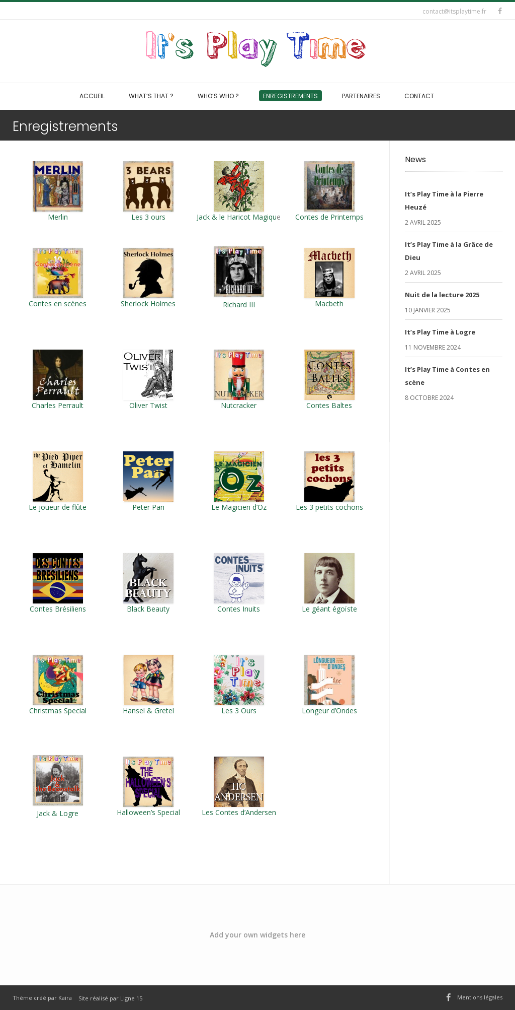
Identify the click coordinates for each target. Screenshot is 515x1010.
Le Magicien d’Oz (239, 507)
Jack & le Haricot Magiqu (237, 217)
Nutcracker (238, 405)
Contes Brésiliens (58, 609)
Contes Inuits (238, 609)
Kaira (65, 997)
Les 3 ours (148, 191)
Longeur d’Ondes (329, 710)
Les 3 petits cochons (329, 507)
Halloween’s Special (148, 812)
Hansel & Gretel (148, 710)
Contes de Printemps (329, 191)
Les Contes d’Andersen (239, 812)
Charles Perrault (57, 405)
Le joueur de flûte (58, 507)
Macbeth (329, 303)
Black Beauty (148, 609)
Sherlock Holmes (148, 303)
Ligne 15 (131, 998)
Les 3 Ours (238, 710)
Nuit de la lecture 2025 (442, 294)
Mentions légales (479, 997)
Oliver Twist (148, 405)
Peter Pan (148, 507)
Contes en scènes (58, 303)
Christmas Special (58, 710)
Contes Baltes (329, 405)
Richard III (239, 304)
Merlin (58, 217)
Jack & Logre (57, 813)
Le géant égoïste (329, 609)
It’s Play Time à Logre (440, 331)
